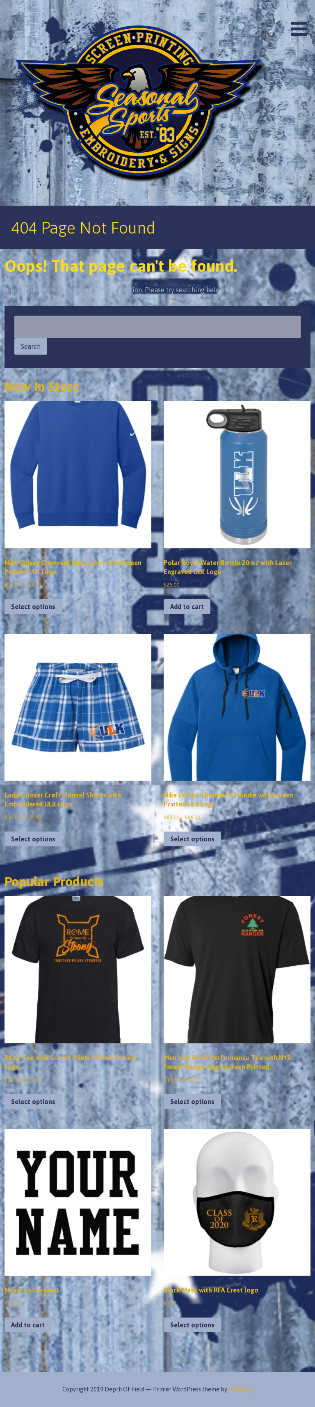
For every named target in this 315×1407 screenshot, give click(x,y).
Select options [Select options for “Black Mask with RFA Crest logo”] (192, 1325)
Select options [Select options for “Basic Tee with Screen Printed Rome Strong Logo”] (33, 1101)
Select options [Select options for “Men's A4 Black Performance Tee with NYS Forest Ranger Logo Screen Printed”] (192, 1101)
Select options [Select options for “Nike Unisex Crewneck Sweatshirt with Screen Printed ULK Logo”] (33, 606)
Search (31, 346)
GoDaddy (240, 1389)
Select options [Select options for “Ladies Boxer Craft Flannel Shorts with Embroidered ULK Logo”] (33, 839)
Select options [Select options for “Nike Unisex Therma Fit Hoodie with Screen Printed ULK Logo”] (192, 839)
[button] (302, 19)
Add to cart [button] (187, 606)
